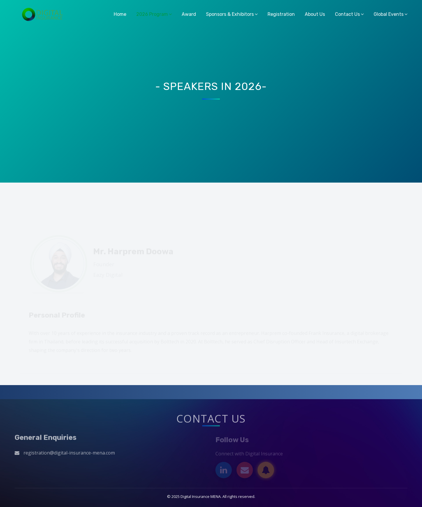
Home (120, 14)
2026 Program (152, 14)
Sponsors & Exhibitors (230, 14)
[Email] (244, 471)
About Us (315, 14)
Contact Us (347, 14)
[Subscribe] (266, 471)
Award (189, 14)
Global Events (389, 14)
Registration (281, 14)
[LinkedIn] (223, 471)
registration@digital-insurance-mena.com (69, 454)
